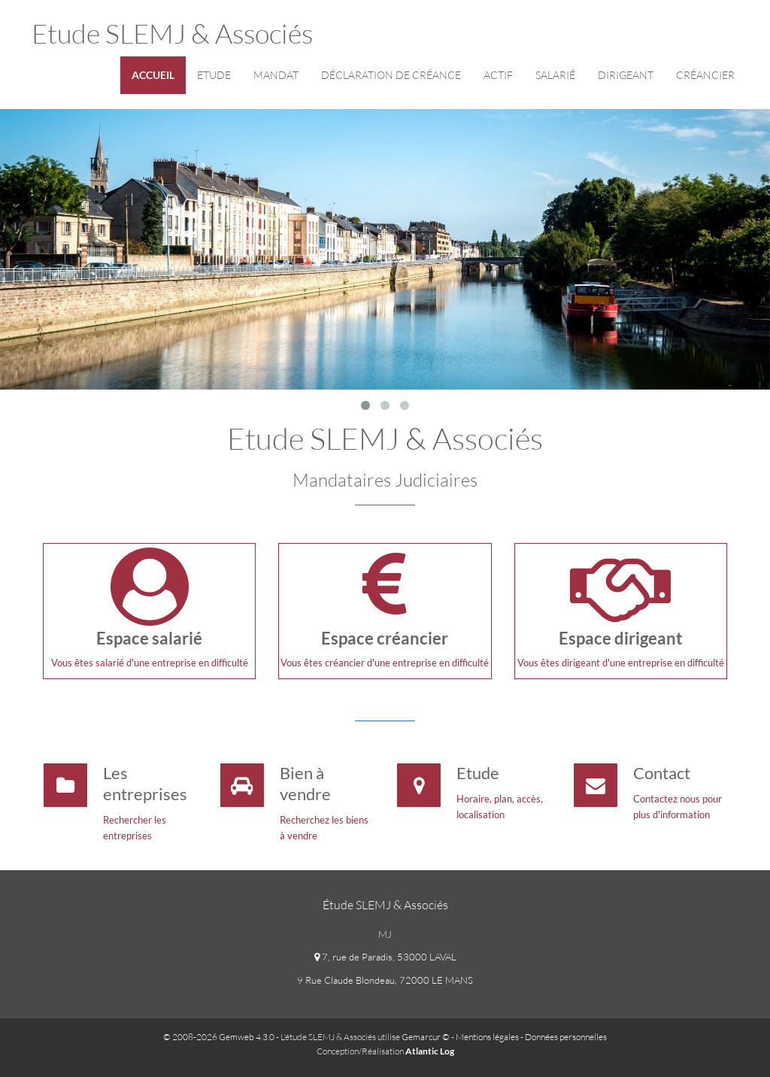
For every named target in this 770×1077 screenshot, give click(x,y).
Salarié (555, 74)
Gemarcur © (426, 1036)
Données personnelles (566, 1036)
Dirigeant (625, 74)
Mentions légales (487, 1036)
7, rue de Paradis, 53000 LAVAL (385, 957)
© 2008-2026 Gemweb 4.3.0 (218, 1036)
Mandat (276, 74)
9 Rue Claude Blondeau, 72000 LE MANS (385, 980)
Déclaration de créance (391, 74)
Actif (498, 74)
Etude (214, 74)
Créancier (705, 74)
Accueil (153, 74)
